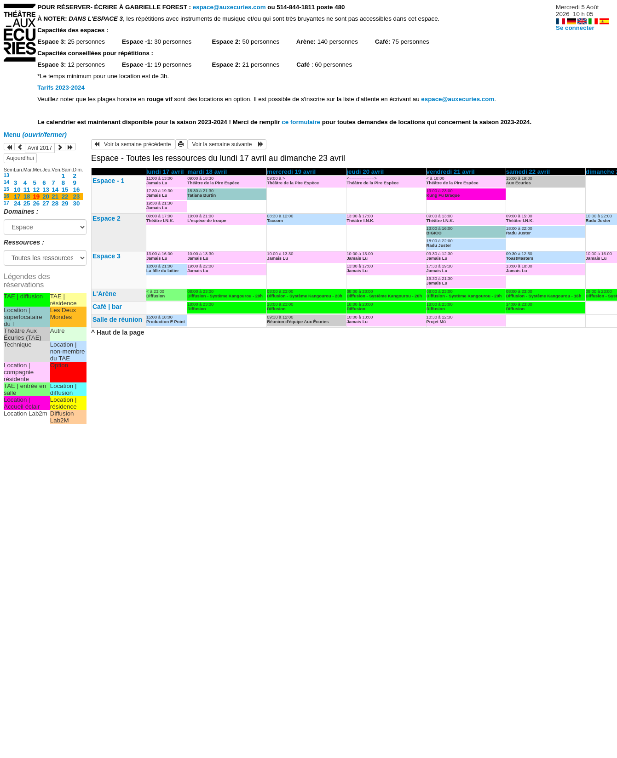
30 (76, 203)
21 (55, 196)
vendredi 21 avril (451, 171)
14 (6, 182)
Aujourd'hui (20, 158)
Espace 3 (106, 256)
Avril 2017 (40, 148)
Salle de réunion (117, 319)
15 (6, 189)
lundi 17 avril (165, 171)
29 (65, 203)
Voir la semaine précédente (133, 144)
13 (6, 175)
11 (26, 189)
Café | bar (107, 306)
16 (76, 189)
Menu (35, 134)
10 (17, 189)
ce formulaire (302, 122)
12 (36, 189)
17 (17, 196)
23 (76, 196)
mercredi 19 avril (291, 171)
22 (65, 196)
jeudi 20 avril (365, 171)
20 (45, 196)
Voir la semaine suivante (227, 144)
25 (26, 203)
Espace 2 (106, 218)
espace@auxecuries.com (229, 7)
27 (45, 203)
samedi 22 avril (528, 171)
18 (26, 196)
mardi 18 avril (207, 171)
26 (36, 203)
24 (17, 203)
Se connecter (575, 27)
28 (55, 203)
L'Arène (104, 293)
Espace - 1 (108, 180)
